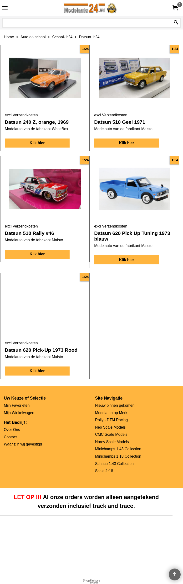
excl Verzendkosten (21, 115)
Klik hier (37, 143)
